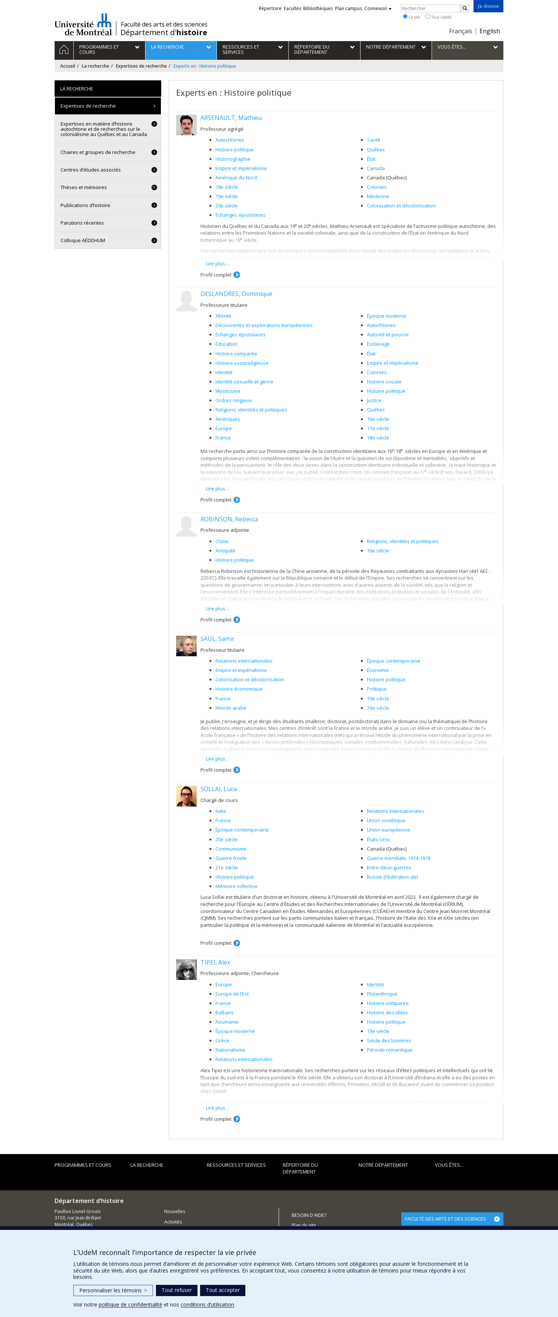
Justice (374, 400)
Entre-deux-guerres (389, 867)
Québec (376, 149)
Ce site (411, 17)
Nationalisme (230, 1049)
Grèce (222, 1040)
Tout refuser (177, 1289)
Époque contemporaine (393, 660)
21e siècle (226, 867)
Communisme (230, 848)
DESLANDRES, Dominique (236, 294)
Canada (376, 168)
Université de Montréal (83, 24)
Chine (222, 541)
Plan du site (304, 1225)
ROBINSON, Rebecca (229, 519)
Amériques (227, 419)
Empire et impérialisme (241, 168)
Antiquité (225, 550)
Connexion (378, 8)
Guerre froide (231, 858)
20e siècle (226, 205)
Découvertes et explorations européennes (264, 325)
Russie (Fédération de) (392, 876)
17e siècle (378, 428)
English (489, 31)
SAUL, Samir (217, 639)
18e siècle (226, 186)
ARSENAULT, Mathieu (231, 118)
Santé (373, 139)
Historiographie (233, 158)
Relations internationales (244, 660)
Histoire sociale (384, 381)
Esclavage (378, 343)
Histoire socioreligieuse (242, 363)
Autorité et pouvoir (388, 334)
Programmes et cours (83, 1165)
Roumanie (227, 1021)
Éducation (226, 343)
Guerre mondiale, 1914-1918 (398, 858)
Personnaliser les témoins (113, 1290)
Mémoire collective (236, 886)
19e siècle (226, 196)
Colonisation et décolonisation (401, 205)
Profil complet (216, 274)
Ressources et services (236, 1165)
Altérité (223, 315)
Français (460, 31)
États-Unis (378, 839)
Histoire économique (239, 688)
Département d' (163, 32)
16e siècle (378, 419)
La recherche (95, 66)
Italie (220, 811)
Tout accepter (223, 1289)
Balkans (224, 1012)
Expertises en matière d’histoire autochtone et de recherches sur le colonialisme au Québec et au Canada (104, 129)
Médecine (378, 196)
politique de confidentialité (130, 1304)
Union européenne (388, 829)
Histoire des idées (387, 1012)
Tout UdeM (438, 17)
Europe (223, 428)
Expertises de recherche (141, 66)
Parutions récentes (82, 222)
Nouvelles (174, 1211)
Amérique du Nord (236, 177)
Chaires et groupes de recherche (98, 152)
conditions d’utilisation (207, 1304)
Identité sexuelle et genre (244, 381)
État (371, 158)
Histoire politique (234, 149)
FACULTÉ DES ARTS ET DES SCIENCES (445, 1218)
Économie (378, 670)
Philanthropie (382, 993)
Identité (224, 372)
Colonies (377, 186)
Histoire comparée (236, 353)
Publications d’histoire (85, 205)
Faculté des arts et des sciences (164, 24)
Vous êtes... (449, 1165)
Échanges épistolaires (240, 215)
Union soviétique (386, 820)
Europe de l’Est (232, 993)
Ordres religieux (233, 400)
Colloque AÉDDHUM (83, 240)
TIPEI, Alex (215, 962)
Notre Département (383, 1165)
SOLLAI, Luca (218, 789)
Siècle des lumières (389, 1040)
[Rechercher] (464, 8)
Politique (377, 688)
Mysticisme (227, 391)
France (223, 437)
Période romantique (390, 1049)
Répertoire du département (300, 1168)
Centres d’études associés (91, 169)
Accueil (67, 66)
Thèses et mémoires (84, 187)
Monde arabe (230, 707)
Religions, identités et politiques (251, 409)
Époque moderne (387, 315)
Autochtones (229, 139)
